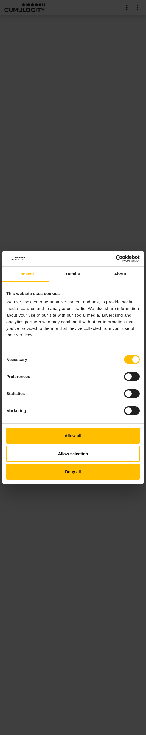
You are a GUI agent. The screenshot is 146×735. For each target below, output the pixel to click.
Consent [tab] (26, 273)
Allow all (73, 435)
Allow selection (73, 453)
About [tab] (120, 273)
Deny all (73, 471)
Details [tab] (73, 273)
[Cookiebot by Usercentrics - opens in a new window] (116, 258)
